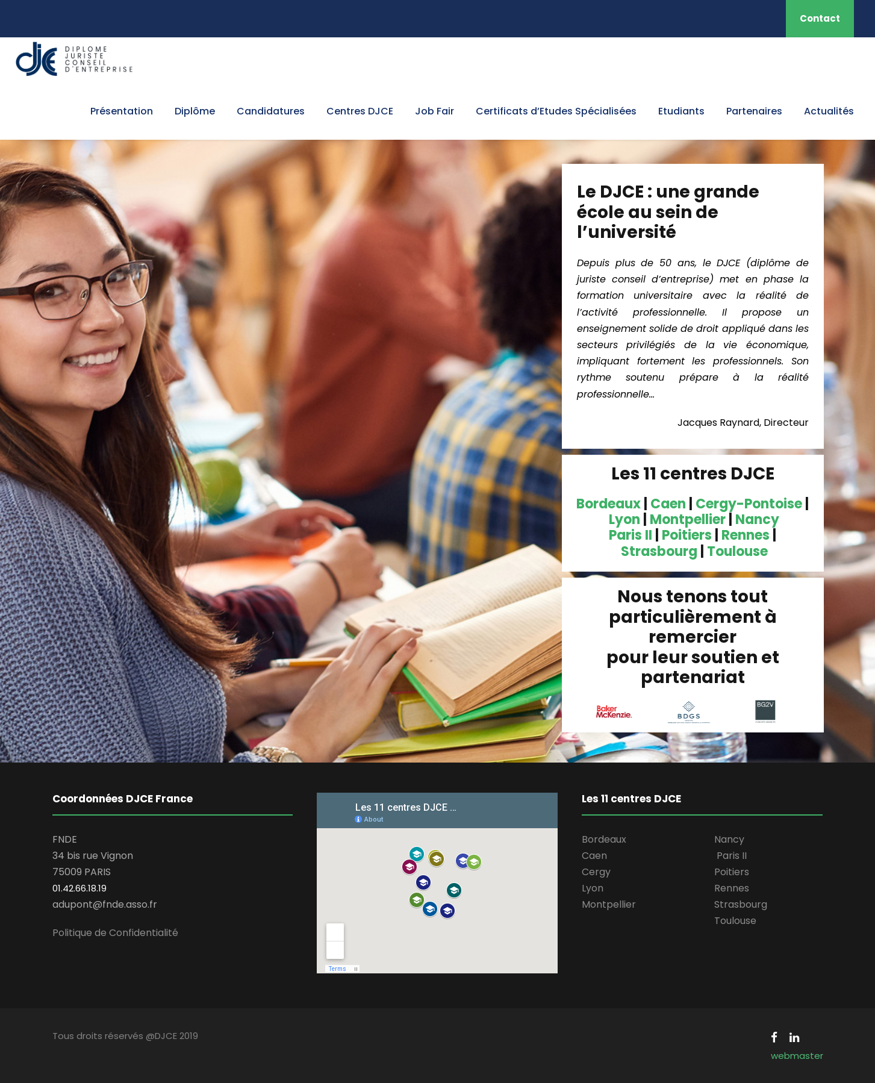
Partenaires (754, 111)
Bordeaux (608, 504)
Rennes (745, 535)
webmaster (797, 1055)
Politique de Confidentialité (115, 933)
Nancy (757, 519)
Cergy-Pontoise (749, 504)
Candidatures (271, 111)
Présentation (121, 111)
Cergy (596, 872)
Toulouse (737, 551)
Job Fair (434, 111)
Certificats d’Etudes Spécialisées (556, 111)
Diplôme (195, 111)
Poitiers (687, 535)
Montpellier (688, 519)
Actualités (829, 111)
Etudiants (681, 111)
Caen (668, 504)
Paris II (630, 535)
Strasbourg (659, 551)
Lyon (624, 519)
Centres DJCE (359, 111)
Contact (820, 18)
